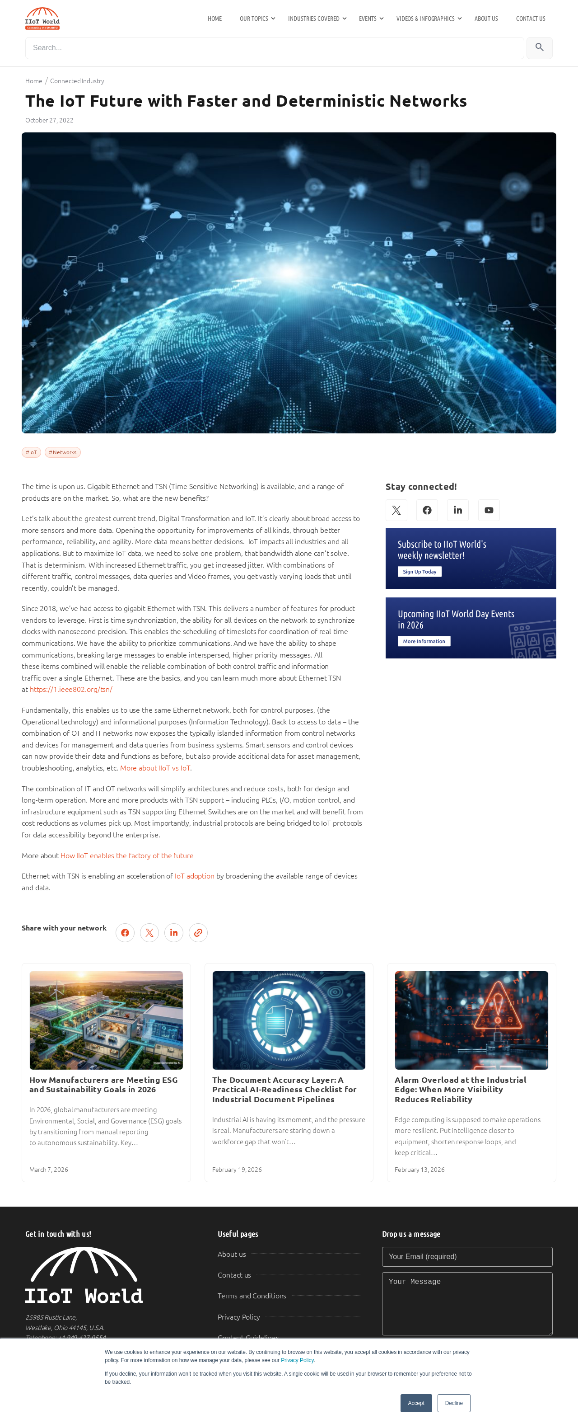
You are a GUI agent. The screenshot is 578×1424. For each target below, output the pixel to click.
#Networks (62, 452)
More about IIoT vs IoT (155, 768)
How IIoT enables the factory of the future (127, 855)
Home (215, 18)
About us (486, 18)
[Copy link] (198, 932)
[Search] (274, 48)
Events (367, 18)
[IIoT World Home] (110, 1275)
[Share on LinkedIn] (173, 932)
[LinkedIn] (458, 510)
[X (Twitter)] (396, 510)
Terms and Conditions (252, 1296)
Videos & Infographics (425, 18)
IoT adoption (194, 876)
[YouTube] (489, 510)
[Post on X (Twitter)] (149, 932)
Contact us (530, 18)
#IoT (31, 452)
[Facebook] (427, 510)
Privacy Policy (297, 1360)
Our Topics (254, 18)
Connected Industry (77, 81)
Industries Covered (313, 18)
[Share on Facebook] (125, 932)
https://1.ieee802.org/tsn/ (71, 689)
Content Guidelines (248, 1338)
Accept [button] (416, 1403)
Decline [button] (454, 1403)
